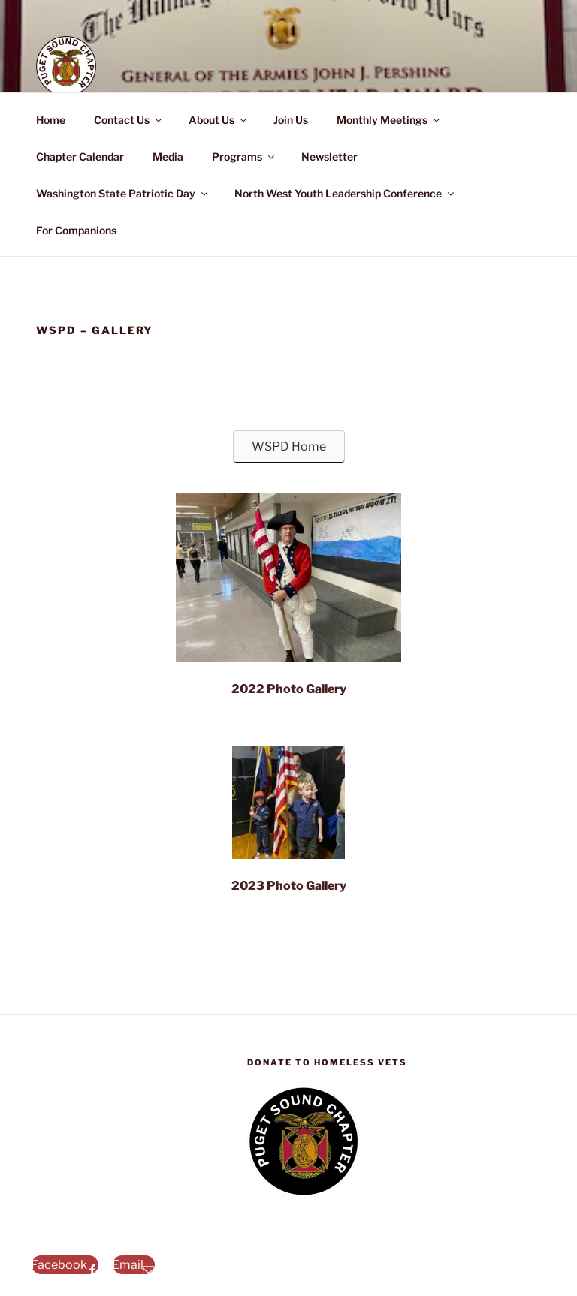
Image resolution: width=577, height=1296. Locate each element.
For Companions (76, 230)
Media (168, 156)
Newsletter (329, 156)
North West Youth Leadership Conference (345, 193)
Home (50, 119)
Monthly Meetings (389, 119)
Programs (244, 156)
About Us (219, 119)
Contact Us (129, 119)
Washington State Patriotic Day (123, 193)
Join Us (290, 119)
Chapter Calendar (80, 156)
